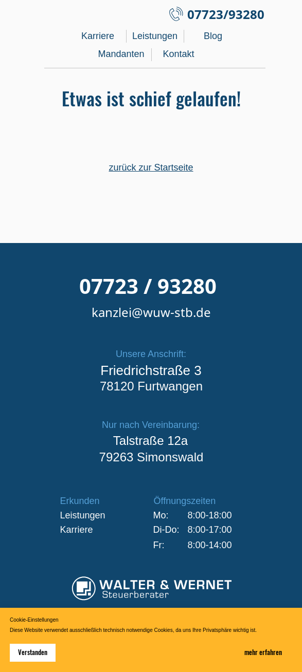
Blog (213, 36)
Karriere (97, 36)
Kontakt (178, 54)
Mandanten (121, 54)
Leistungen (154, 36)
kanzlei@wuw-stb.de (151, 312)
